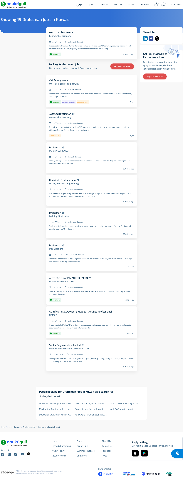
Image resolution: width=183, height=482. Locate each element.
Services (103, 4)
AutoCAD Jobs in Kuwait (122, 409)
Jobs (91, 4)
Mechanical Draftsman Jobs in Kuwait (55, 409)
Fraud (79, 441)
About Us (106, 441)
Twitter (157, 38)
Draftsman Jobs (29, 427)
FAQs (104, 455)
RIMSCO (53, 315)
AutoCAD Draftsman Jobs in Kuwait (91, 414)
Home (3, 427)
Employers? (177, 4)
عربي (79, 5)
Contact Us (107, 445)
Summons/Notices (86, 450)
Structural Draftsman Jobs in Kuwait (55, 414)
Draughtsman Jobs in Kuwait (89, 409)
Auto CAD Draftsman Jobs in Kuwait (126, 403)
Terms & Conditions (61, 445)
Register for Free (122, 66)
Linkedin (145, 38)
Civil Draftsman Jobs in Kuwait (89, 403)
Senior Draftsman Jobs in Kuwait (55, 403)
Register (145, 4)
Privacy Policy (58, 450)
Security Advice (59, 455)
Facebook (151, 38)
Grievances (82, 455)
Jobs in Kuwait (14, 427)
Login (131, 4)
